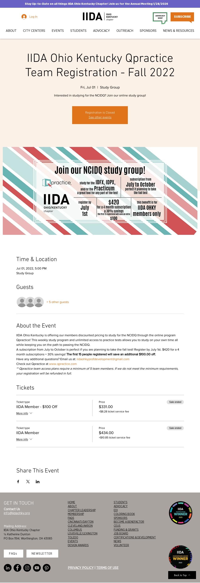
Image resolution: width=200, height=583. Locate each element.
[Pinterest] (46, 568)
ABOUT (72, 506)
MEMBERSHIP (76, 514)
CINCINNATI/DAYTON (80, 521)
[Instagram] (27, 568)
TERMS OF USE (107, 568)
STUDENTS (120, 502)
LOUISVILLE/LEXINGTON (82, 533)
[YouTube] (37, 568)
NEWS (117, 541)
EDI (116, 510)
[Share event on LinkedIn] (38, 481)
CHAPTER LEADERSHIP (82, 510)
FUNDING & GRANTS (126, 529)
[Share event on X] (28, 481)
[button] (11, 30)
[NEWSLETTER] (42, 554)
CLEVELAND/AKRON (80, 525)
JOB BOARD (121, 533)
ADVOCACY (121, 506)
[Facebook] (17, 568)
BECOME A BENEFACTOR (129, 521)
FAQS (71, 518)
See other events (100, 118)
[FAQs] (13, 554)
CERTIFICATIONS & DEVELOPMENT (135, 537)
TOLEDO (73, 537)
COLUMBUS (75, 529)
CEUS (117, 525)
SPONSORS (120, 518)
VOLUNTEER (121, 545)
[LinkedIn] (8, 568)
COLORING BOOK (124, 514)
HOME (71, 502)
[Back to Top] (182, 575)
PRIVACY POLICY (81, 568)
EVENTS (73, 541)
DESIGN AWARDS (78, 545)
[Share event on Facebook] (18, 481)
